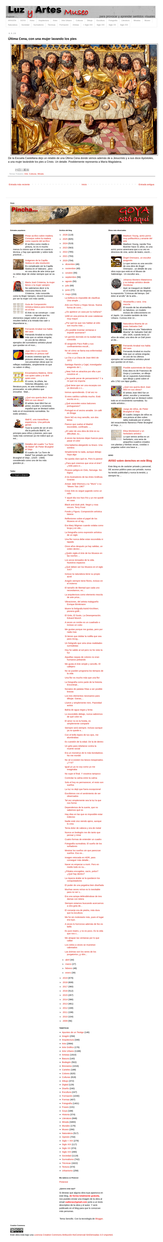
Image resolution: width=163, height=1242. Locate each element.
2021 (65, 256)
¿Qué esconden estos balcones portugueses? (80, 404)
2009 (65, 1021)
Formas (66, 1099)
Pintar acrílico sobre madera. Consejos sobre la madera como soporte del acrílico (39, 238)
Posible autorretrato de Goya (137, 367)
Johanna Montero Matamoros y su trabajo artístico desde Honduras (137, 282)
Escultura (100, 20)
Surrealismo (38, 25)
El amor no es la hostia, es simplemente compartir (78, 722)
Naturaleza (12, 25)
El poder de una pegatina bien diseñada (84, 885)
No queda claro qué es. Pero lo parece (84, 458)
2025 (65, 239)
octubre (69, 273)
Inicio (84, 184)
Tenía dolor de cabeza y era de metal (83, 828)
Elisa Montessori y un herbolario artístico (133, 432)
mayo (68, 294)
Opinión (66, 1137)
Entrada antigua (146, 184)
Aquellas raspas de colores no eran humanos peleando (82, 658)
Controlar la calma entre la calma (81, 778)
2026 (65, 234)
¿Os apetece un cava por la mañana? (83, 311)
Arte (26, 174)
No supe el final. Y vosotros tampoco (83, 773)
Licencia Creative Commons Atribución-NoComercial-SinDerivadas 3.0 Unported (73, 1235)
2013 (65, 1003)
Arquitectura (44, 20)
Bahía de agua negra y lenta (78, 709)
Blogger (99, 1218)
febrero (69, 968)
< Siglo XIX (88, 25)
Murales (66, 1125)
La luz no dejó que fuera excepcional (83, 789)
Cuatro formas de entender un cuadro (83, 839)
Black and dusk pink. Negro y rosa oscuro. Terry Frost (81, 505)
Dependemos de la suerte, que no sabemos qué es (81, 808)
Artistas (76, 25)
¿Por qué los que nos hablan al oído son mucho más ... (82, 324)
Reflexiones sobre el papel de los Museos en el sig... (81, 519)
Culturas (79, 20)
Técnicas (51, 25)
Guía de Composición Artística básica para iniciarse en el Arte (39, 307)
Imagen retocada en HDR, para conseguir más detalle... (80, 858)
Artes (55, 20)
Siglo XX (112, 25)
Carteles (66, 1069)
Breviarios (67, 1066)
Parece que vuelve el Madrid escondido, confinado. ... (79, 425)
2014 (65, 999)
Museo (147, 20)
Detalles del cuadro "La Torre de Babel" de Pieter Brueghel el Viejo (39, 447)
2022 (65, 252)
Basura (65, 1058)
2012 (65, 1008)
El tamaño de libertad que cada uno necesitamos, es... (82, 589)
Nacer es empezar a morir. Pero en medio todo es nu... (82, 865)
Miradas (137, 20)
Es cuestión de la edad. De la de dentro (84, 741)
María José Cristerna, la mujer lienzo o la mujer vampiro (40, 283)
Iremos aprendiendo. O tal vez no (81, 392)
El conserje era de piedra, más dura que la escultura (82, 911)
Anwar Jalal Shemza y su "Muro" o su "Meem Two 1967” (83, 485)
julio (67, 285)
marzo (68, 964)
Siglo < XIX (67, 1140)
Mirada (41, 174)
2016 (65, 991)
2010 (65, 1016)
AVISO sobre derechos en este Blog (130, 460)
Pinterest (63, 1182)
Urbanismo (67, 1170)
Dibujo (89, 20)
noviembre (70, 268)
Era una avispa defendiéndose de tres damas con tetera (83, 897)
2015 (65, 995)
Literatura (125, 20)
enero (68, 972)
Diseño (65, 1088)
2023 (65, 247)
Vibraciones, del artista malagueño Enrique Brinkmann (82, 602)
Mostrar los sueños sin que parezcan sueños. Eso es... (83, 851)
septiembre (71, 277)
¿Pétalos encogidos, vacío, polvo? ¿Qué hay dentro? (81, 872)
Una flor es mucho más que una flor (82, 677)
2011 (65, 1012)
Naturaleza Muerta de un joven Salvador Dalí (135, 324)
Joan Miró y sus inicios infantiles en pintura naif (36, 352)
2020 (65, 260)
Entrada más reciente (19, 184)
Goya (64, 1111)
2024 (65, 243)
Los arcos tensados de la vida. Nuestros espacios (80, 561)
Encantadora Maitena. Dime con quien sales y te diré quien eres (39, 375)
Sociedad (25, 25)
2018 (65, 982)
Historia (66, 1114)
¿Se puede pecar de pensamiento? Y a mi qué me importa (84, 379)
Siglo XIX (100, 25)
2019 (65, 978)
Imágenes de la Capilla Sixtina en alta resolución (37, 261)
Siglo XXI (124, 25)
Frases (65, 1107)
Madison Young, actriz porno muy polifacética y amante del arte (137, 238)
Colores (66, 1073)
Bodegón (66, 1062)
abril (67, 959)
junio (68, 290)
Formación (63, 25)
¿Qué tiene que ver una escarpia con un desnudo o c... (83, 386)
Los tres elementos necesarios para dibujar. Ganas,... (82, 697)
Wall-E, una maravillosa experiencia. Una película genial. (37, 422)
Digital (65, 1084)
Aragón (65, 1036)
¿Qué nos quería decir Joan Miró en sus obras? (39, 398)
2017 (65, 986)
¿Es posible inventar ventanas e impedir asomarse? (80, 331)
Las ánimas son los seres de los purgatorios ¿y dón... (80, 953)
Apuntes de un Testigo (73, 1032)
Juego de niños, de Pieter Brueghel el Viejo (135, 410)
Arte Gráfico (68, 1047)
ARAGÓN (12, 20)
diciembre (70, 264)
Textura (65, 1167)
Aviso (32, 20)
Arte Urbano (66, 20)
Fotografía (113, 20)
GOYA (23, 20)
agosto (68, 281)
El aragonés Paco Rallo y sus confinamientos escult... (79, 345)
